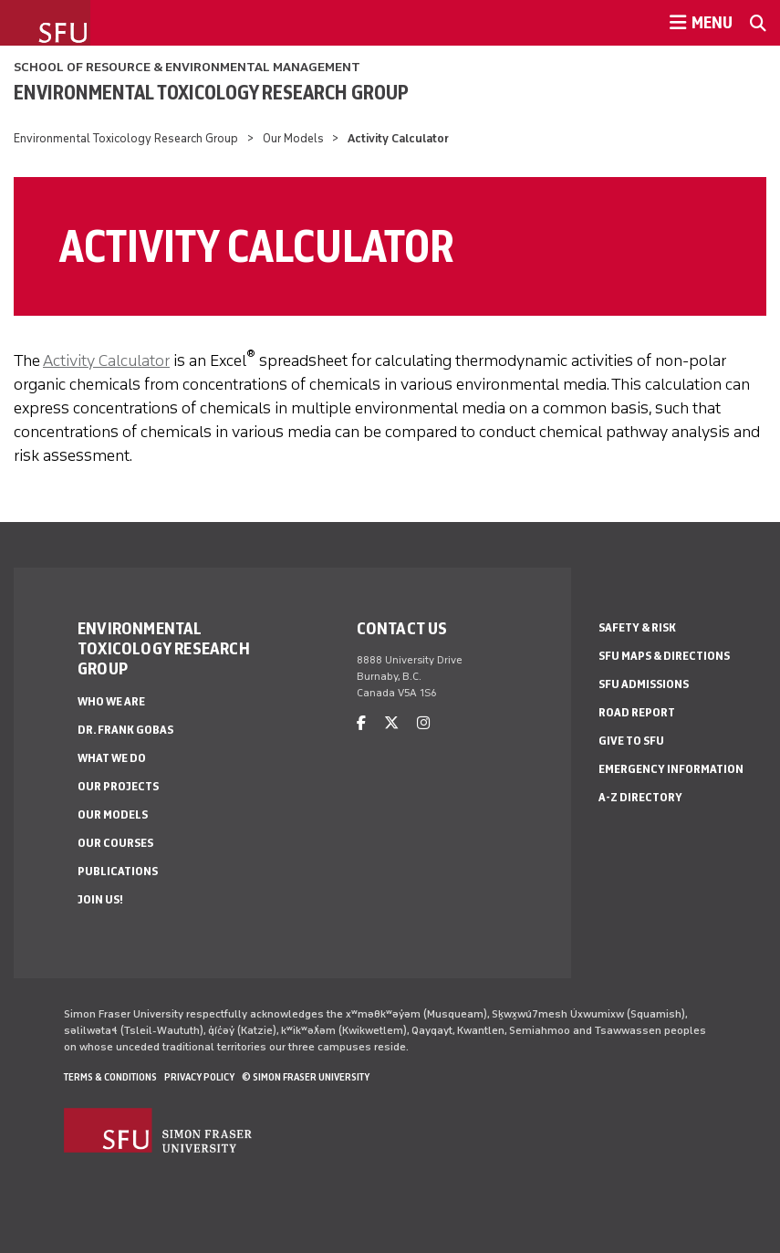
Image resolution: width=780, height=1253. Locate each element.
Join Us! (100, 899)
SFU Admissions (643, 684)
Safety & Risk (637, 627)
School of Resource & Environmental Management (187, 67)
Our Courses (115, 843)
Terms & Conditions (110, 1076)
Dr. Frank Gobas (125, 729)
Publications (118, 871)
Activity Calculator (106, 360)
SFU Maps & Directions (664, 655)
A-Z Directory (640, 797)
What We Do (112, 758)
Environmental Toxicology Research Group (211, 92)
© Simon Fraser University (305, 1076)
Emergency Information (671, 769)
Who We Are (111, 701)
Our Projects (118, 786)
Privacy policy (199, 1076)
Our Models (293, 138)
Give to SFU (631, 740)
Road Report (636, 712)
